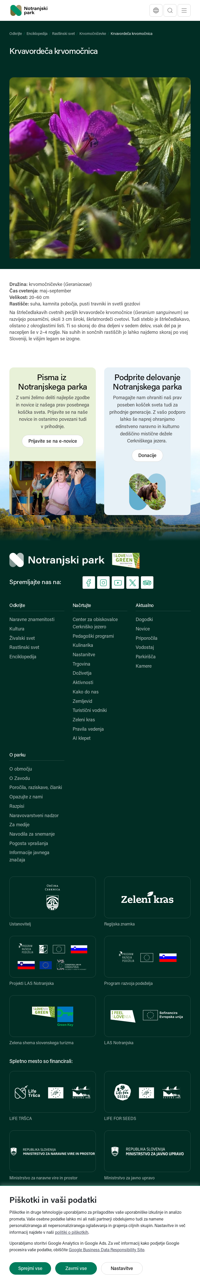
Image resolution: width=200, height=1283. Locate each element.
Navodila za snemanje (32, 834)
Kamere (144, 666)
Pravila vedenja (88, 729)
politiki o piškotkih (71, 1233)
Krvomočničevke (92, 34)
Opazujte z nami (26, 797)
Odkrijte (15, 34)
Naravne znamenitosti (31, 619)
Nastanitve (84, 655)
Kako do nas (86, 692)
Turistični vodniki (90, 710)
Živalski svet (22, 638)
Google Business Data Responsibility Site (106, 1250)
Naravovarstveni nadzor (34, 815)
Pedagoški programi (93, 636)
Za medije (19, 825)
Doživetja (82, 673)
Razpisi (16, 806)
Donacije (147, 455)
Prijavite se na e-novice (52, 441)
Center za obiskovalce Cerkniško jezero (95, 623)
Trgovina (81, 664)
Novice (143, 629)
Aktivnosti (83, 682)
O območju (20, 769)
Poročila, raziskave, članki (35, 787)
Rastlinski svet (63, 34)
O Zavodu (19, 778)
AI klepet (82, 738)
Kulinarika (83, 645)
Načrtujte (82, 605)
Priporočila (147, 638)
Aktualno (145, 605)
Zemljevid (82, 701)
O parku (17, 755)
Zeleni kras (84, 720)
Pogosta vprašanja (28, 843)
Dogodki (144, 619)
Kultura (16, 629)
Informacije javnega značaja (29, 856)
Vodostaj (145, 647)
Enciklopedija (37, 34)
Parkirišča (146, 657)
